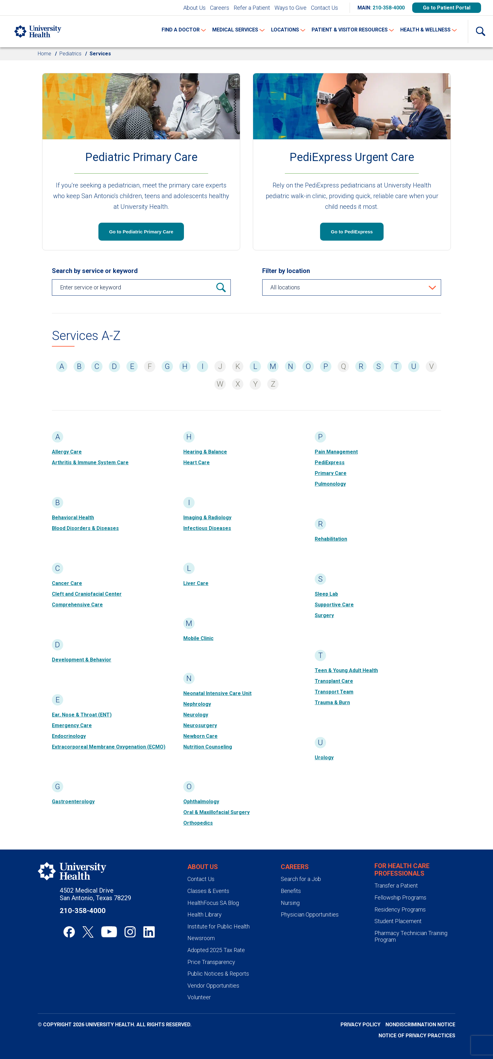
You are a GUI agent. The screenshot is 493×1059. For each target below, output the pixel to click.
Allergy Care (67, 452)
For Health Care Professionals (401, 869)
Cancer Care (67, 583)
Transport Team (334, 692)
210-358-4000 (389, 8)
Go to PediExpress (352, 231)
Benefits (291, 891)
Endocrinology (69, 736)
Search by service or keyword (95, 271)
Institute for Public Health (218, 926)
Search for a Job (301, 879)
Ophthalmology (201, 802)
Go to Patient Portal (446, 8)
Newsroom (201, 938)
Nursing (290, 903)
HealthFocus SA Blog (213, 903)
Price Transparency (211, 962)
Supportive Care (334, 605)
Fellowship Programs (400, 897)
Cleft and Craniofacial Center (87, 594)
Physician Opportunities (310, 914)
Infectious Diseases (207, 528)
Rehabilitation (331, 539)
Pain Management (336, 452)
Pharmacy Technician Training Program (410, 936)
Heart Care (196, 462)
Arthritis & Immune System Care (90, 462)
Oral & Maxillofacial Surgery (216, 812)
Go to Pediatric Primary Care (141, 231)
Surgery (324, 615)
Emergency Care (72, 725)
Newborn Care (200, 736)
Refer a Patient (252, 7)
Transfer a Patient (396, 885)
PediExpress (330, 462)
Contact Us (324, 7)
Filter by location (286, 271)
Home (44, 54)
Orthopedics (198, 823)
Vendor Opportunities (213, 985)
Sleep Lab (326, 594)
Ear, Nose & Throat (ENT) (82, 715)
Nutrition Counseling (207, 747)
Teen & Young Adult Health (346, 670)
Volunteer (199, 997)
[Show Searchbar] (480, 31)
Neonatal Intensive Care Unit (217, 693)
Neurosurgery (200, 725)
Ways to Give (290, 7)
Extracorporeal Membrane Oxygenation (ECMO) (108, 747)
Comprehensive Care (77, 605)
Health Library (204, 914)
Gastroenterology (73, 802)
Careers (219, 7)
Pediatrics (70, 54)
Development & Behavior (81, 660)
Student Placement (398, 921)
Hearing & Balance (205, 452)
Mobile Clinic (198, 638)
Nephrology (197, 704)
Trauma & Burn (332, 702)
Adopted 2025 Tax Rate (216, 950)
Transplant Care (334, 681)
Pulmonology (330, 484)
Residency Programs (400, 909)
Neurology (195, 715)
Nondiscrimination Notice (420, 1025)
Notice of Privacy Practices (417, 1036)
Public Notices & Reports (218, 973)
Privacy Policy (360, 1025)
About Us (194, 7)
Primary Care (330, 473)
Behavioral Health (73, 518)
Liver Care (195, 583)
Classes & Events (208, 891)
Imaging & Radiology (207, 518)
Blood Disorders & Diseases (85, 528)
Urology (324, 758)
